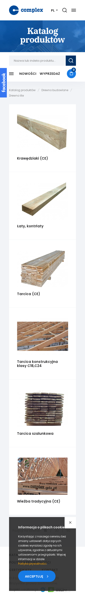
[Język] (54, 10)
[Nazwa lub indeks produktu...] (37, 61)
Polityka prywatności (32, 564)
